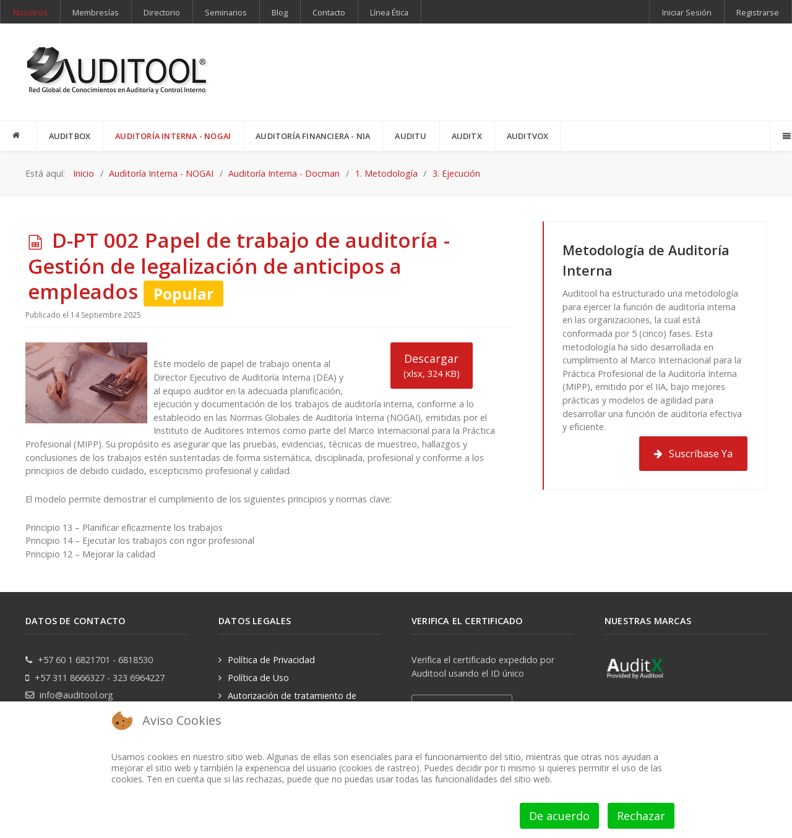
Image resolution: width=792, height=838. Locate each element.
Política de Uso (258, 678)
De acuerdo (559, 815)
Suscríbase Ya (693, 453)
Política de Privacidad (271, 660)
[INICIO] (18, 135)
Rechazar (641, 815)
